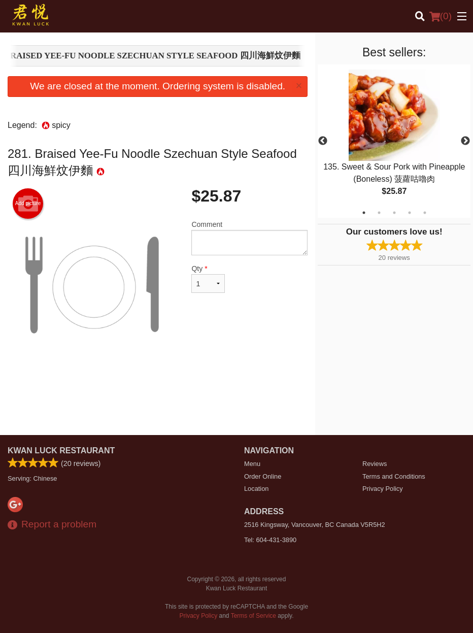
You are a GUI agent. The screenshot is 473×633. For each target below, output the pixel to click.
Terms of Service (253, 615)
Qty (208, 278)
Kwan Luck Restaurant (61, 450)
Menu (252, 464)
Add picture (28, 203)
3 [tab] (394, 213)
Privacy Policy (382, 488)
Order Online (262, 476)
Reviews (374, 464)
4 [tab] (409, 213)
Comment (249, 237)
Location (256, 488)
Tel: (270, 540)
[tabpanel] (394, 141)
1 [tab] (364, 213)
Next (465, 141)
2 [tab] (379, 213)
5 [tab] (425, 213)
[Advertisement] (158, 402)
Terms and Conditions (393, 476)
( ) (440, 16)
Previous (323, 141)
